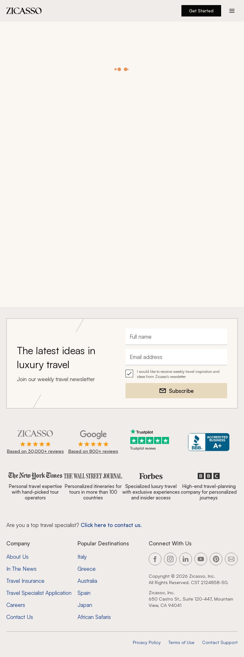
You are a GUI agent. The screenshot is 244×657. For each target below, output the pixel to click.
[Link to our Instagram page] (170, 559)
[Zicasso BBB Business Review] (209, 442)
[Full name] (176, 337)
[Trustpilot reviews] (151, 440)
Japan (85, 605)
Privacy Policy (147, 642)
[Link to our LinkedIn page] (185, 559)
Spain (84, 592)
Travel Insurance (25, 580)
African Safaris (94, 617)
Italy (82, 556)
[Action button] (232, 10)
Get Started (201, 10)
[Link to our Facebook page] (155, 559)
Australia (87, 580)
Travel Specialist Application (38, 592)
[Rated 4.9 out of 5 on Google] (93, 442)
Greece (87, 568)
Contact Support (220, 642)
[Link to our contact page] (231, 559)
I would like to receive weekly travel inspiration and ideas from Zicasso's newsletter (178, 374)
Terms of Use (181, 642)
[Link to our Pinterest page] (216, 559)
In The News (21, 568)
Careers (15, 605)
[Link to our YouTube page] (200, 559)
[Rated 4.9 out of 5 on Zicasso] (35, 442)
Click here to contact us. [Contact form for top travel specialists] (111, 525)
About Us (17, 556)
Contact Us (19, 617)
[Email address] (176, 357)
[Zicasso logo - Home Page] (24, 11)
